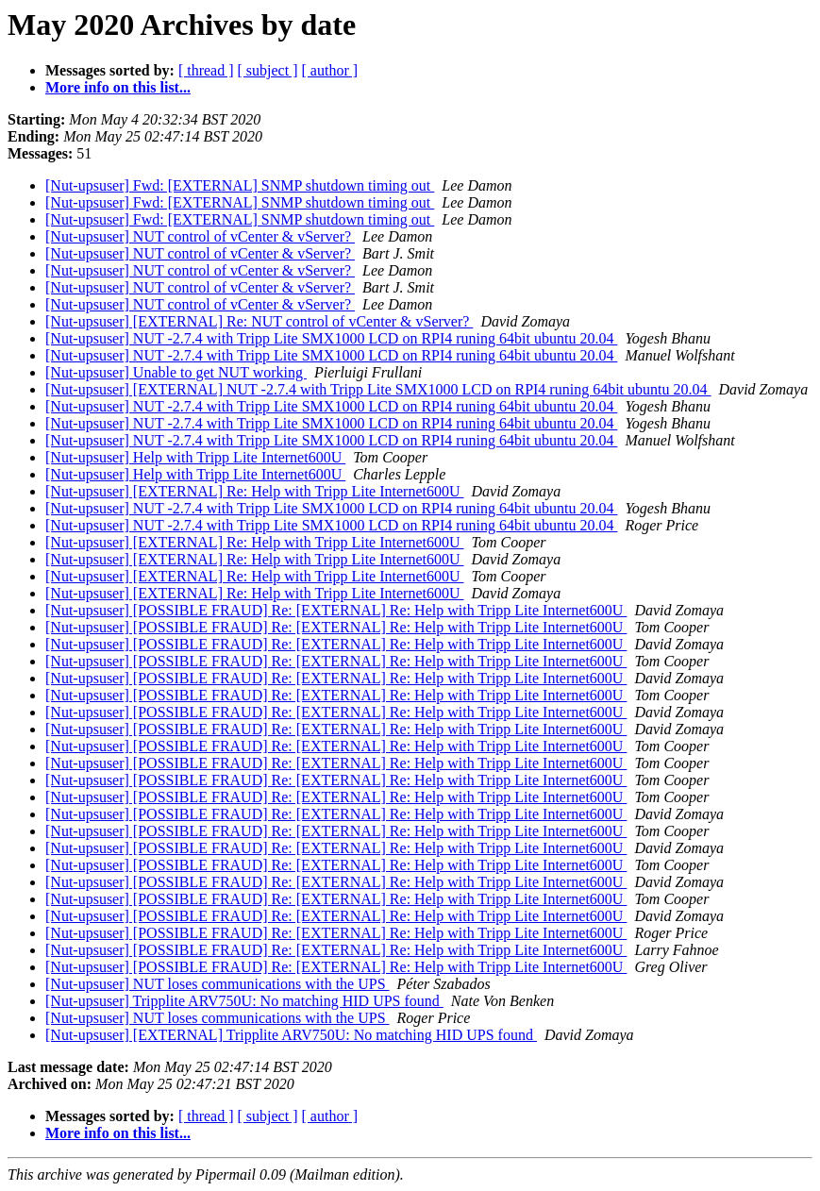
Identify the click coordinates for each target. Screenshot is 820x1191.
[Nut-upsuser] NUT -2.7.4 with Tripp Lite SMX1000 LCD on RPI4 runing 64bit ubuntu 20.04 (331, 338)
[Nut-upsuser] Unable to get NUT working (176, 372)
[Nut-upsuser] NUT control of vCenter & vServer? (200, 236)
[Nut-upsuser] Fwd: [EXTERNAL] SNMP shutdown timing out (239, 185)
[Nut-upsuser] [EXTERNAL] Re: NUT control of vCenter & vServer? (259, 321)
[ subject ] (268, 70)
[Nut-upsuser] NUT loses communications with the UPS (217, 984)
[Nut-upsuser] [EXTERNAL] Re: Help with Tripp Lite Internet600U (254, 491)
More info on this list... (118, 87)
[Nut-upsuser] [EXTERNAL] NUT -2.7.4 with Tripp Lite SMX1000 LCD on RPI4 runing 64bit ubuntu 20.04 (378, 389)
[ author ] (330, 70)
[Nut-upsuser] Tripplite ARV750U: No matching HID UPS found (244, 1001)
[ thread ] (206, 70)
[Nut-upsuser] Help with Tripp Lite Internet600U (195, 457)
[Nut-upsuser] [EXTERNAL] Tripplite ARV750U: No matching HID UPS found (291, 1035)
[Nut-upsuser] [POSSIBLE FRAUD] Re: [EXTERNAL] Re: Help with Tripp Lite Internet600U (336, 610)
